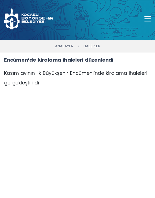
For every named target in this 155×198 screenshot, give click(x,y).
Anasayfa (64, 46)
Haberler (92, 46)
